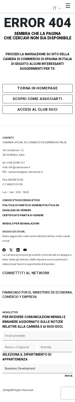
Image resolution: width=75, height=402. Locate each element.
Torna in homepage (37, 88)
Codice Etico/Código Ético (21, 200)
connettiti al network (26, 273)
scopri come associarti (37, 99)
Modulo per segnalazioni (20, 223)
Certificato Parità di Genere (23, 215)
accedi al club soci (37, 109)
